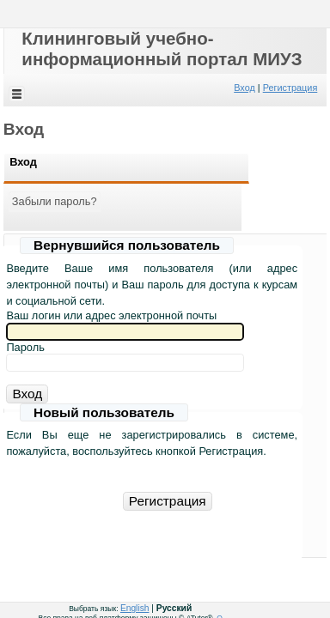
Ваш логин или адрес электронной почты (111, 315)
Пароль (25, 347)
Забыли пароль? (54, 201)
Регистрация (290, 87)
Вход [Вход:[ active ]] (23, 161)
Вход (244, 87)
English (135, 608)
